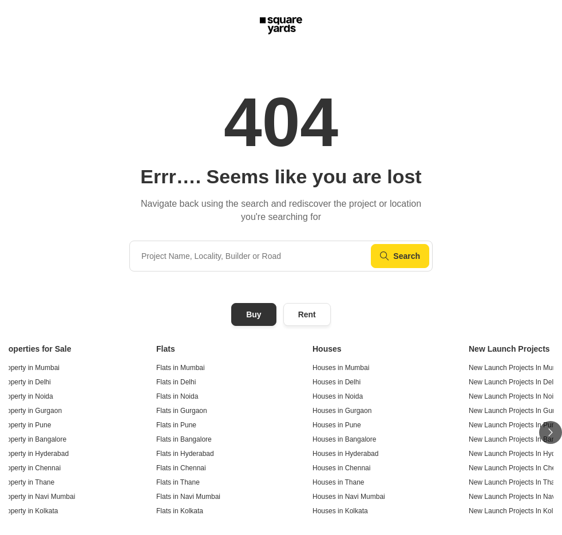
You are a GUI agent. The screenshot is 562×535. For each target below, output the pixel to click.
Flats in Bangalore (184, 439)
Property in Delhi (25, 382)
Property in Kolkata (29, 511)
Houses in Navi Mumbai (348, 497)
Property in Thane (27, 482)
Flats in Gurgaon (181, 411)
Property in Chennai (30, 468)
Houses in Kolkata (340, 511)
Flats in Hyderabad (185, 454)
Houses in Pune (336, 425)
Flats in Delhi (176, 382)
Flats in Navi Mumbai (188, 497)
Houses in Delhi (336, 382)
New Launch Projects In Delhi (514, 382)
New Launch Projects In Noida (515, 396)
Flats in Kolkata (179, 511)
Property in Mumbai (30, 368)
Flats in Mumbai (180, 368)
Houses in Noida (337, 396)
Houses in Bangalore (344, 439)
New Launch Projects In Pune (514, 425)
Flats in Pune (176, 425)
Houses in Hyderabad (345, 454)
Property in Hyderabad (34, 454)
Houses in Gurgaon (341, 411)
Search (400, 256)
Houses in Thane (338, 482)
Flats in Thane (178, 482)
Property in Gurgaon (31, 411)
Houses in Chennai (341, 468)
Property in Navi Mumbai (37, 497)
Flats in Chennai (181, 468)
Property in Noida (26, 396)
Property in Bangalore (33, 439)
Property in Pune (25, 425)
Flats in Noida (177, 396)
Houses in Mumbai (340, 368)
